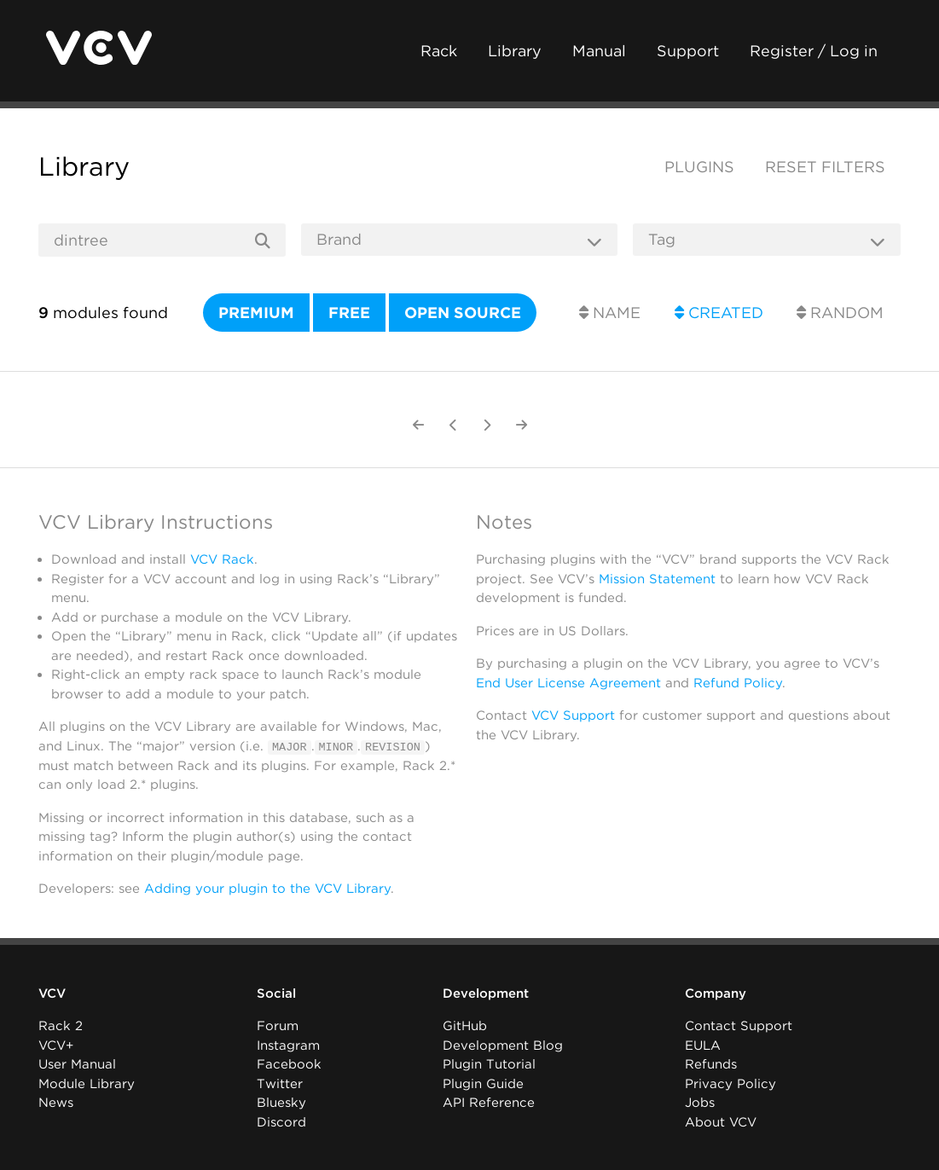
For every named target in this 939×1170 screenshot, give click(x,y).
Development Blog (503, 1045)
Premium (256, 312)
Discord (281, 1122)
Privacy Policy (730, 1084)
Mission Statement (657, 579)
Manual (599, 51)
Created (719, 312)
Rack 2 (60, 1026)
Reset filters (825, 167)
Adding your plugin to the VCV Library (267, 888)
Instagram (288, 1045)
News (55, 1102)
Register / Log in (814, 51)
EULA (703, 1045)
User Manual (77, 1064)
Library (515, 51)
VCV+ (55, 1045)
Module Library (86, 1084)
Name (609, 312)
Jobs (700, 1102)
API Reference (489, 1102)
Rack (438, 51)
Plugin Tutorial (489, 1064)
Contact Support (738, 1026)
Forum (278, 1026)
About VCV (720, 1122)
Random (840, 312)
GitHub (465, 1026)
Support (688, 51)
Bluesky (281, 1102)
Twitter (280, 1084)
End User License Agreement (568, 683)
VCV (52, 993)
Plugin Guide (483, 1084)
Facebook (289, 1064)
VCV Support (573, 715)
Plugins (699, 167)
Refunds (711, 1064)
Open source (462, 312)
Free (349, 312)
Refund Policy (737, 683)
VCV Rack (222, 559)
